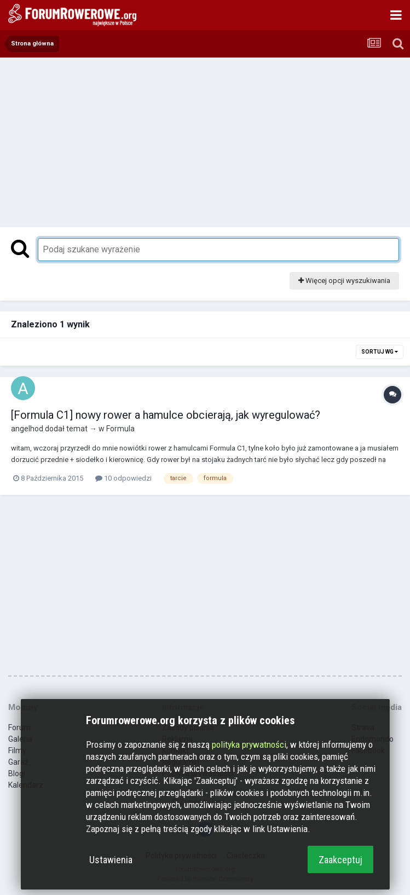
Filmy (17, 750)
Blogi (16, 773)
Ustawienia (110, 859)
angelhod (27, 428)
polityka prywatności (249, 744)
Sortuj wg (379, 352)
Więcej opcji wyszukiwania (344, 280)
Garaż (18, 762)
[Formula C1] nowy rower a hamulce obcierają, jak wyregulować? (165, 414)
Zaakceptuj (340, 859)
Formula (120, 428)
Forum (19, 727)
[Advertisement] (205, 139)
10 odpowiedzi (123, 478)
